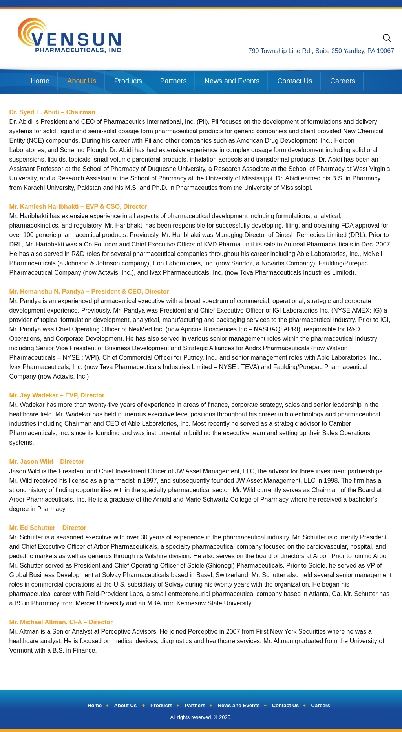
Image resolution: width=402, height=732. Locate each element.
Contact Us (294, 81)
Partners (173, 81)
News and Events (232, 81)
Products (128, 81)
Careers (342, 81)
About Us (81, 81)
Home (40, 81)
